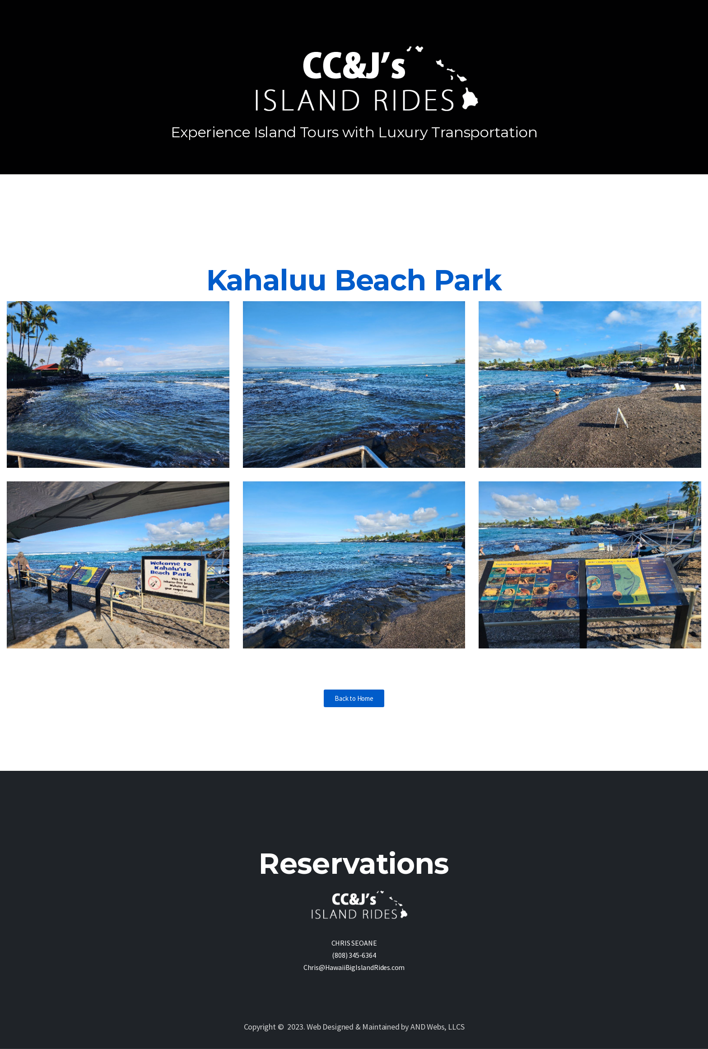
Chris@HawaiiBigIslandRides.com (354, 967)
